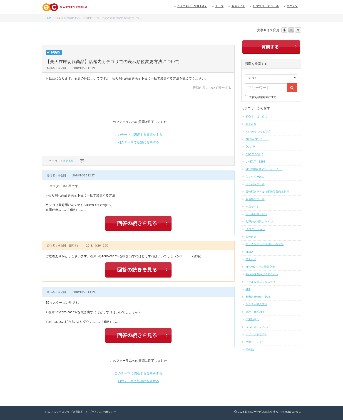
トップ (219, 6)
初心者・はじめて (256, 116)
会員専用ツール (255, 199)
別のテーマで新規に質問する (138, 142)
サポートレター (255, 342)
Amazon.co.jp (254, 154)
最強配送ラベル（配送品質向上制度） (269, 191)
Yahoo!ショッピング (258, 131)
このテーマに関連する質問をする (138, 134)
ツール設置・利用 (256, 214)
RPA (248, 289)
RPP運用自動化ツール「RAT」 (264, 169)
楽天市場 (68, 161)
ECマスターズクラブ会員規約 (65, 412)
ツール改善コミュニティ (261, 282)
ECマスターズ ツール (266, 6)
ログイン (292, 6)
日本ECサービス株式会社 (260, 412)
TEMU (249, 252)
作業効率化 (252, 319)
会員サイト (238, 6)
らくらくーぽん (255, 176)
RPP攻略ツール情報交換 (260, 267)
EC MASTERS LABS (257, 327)
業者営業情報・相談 (258, 297)
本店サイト (252, 207)
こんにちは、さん (192, 6)
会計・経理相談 (255, 312)
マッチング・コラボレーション (265, 244)
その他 (250, 349)
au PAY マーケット (257, 139)
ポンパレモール (255, 184)
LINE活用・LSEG (255, 161)
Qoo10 (250, 146)
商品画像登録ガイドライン (262, 274)
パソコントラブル (256, 334)
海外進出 (251, 237)
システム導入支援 (256, 304)
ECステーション (255, 229)
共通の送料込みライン (259, 222)
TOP (48, 18)
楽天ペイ (251, 259)
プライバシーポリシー (102, 412)
